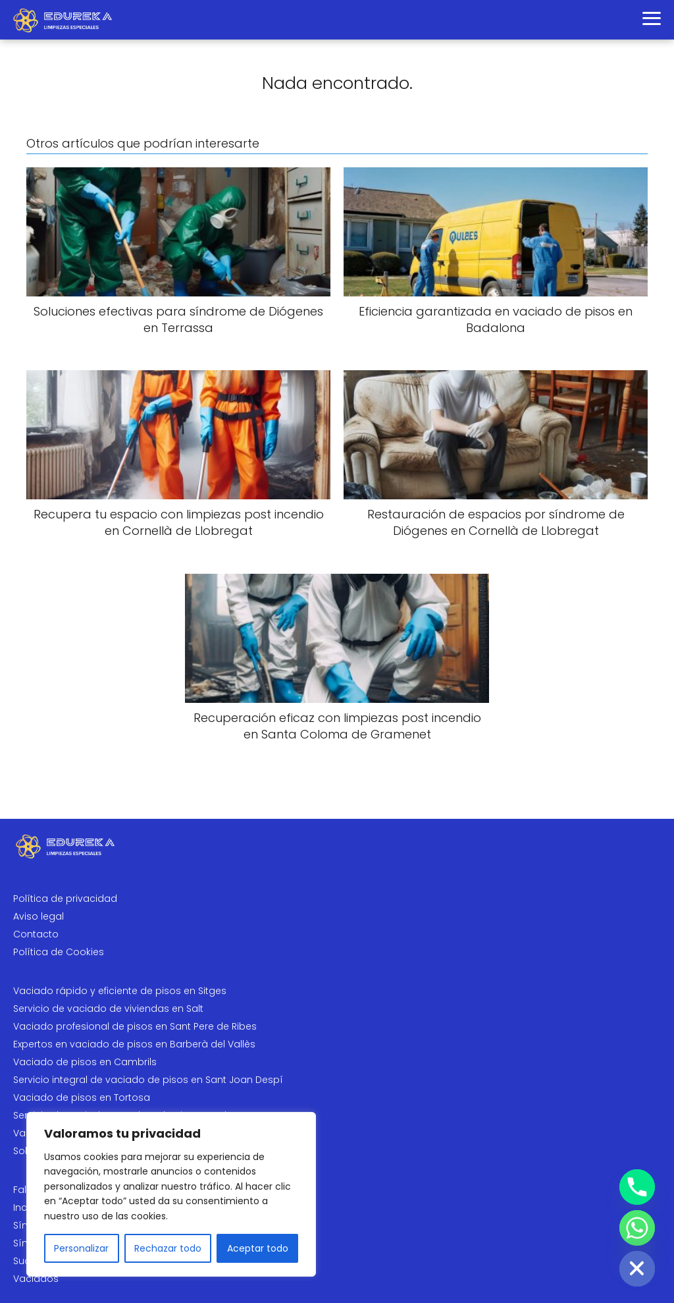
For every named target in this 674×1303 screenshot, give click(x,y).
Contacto (36, 934)
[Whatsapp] (637, 1228)
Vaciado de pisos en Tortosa (81, 1097)
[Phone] (637, 1187)
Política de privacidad (65, 898)
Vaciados (36, 1278)
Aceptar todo (257, 1248)
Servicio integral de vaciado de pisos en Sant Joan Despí (148, 1079)
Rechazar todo (167, 1248)
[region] (171, 1194)
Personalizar (81, 1248)
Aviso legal (38, 916)
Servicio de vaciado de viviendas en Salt (108, 1008)
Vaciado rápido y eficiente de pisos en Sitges (119, 990)
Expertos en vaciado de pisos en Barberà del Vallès (134, 1044)
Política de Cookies (58, 951)
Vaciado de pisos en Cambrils (85, 1061)
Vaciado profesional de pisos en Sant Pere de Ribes (135, 1026)
